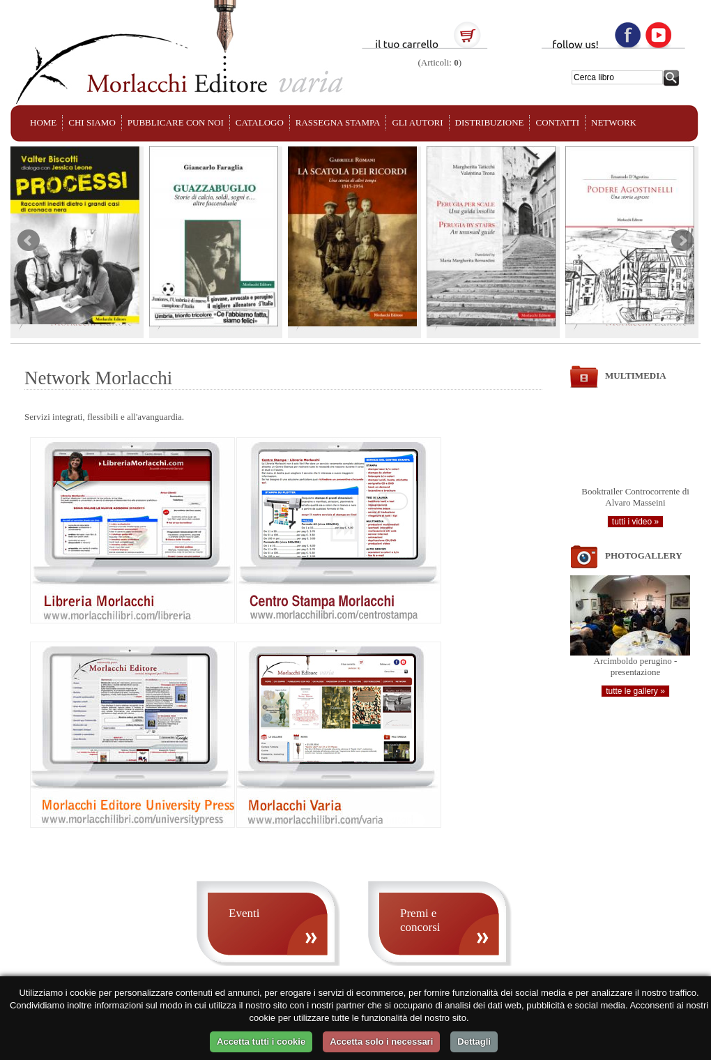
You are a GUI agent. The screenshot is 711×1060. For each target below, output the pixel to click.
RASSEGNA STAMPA (338, 122)
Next (682, 240)
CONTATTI (557, 122)
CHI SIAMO (92, 122)
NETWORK (613, 122)
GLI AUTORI (417, 122)
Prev (28, 240)
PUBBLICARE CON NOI (176, 122)
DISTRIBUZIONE (489, 122)
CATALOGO (260, 122)
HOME (43, 122)
